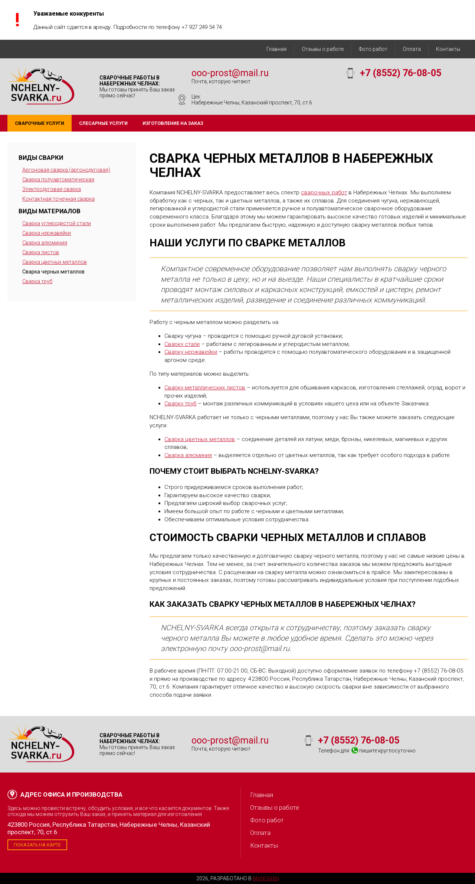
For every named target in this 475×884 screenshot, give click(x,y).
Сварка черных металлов (53, 272)
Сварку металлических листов (204, 387)
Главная (276, 49)
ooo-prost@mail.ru (230, 73)
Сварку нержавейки (190, 352)
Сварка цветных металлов (54, 262)
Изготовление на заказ (172, 123)
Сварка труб (37, 281)
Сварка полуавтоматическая (58, 179)
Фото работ (373, 49)
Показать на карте (37, 845)
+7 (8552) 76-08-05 (400, 73)
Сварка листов (40, 252)
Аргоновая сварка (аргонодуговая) (66, 170)
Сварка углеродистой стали (56, 223)
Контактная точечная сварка (58, 199)
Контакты (448, 49)
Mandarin (266, 878)
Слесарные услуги (103, 123)
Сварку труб (180, 403)
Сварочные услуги (39, 123)
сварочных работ (324, 192)
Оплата (412, 49)
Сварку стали (182, 344)
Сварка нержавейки (46, 233)
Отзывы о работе (323, 49)
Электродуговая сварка (51, 189)
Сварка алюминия (44, 243)
